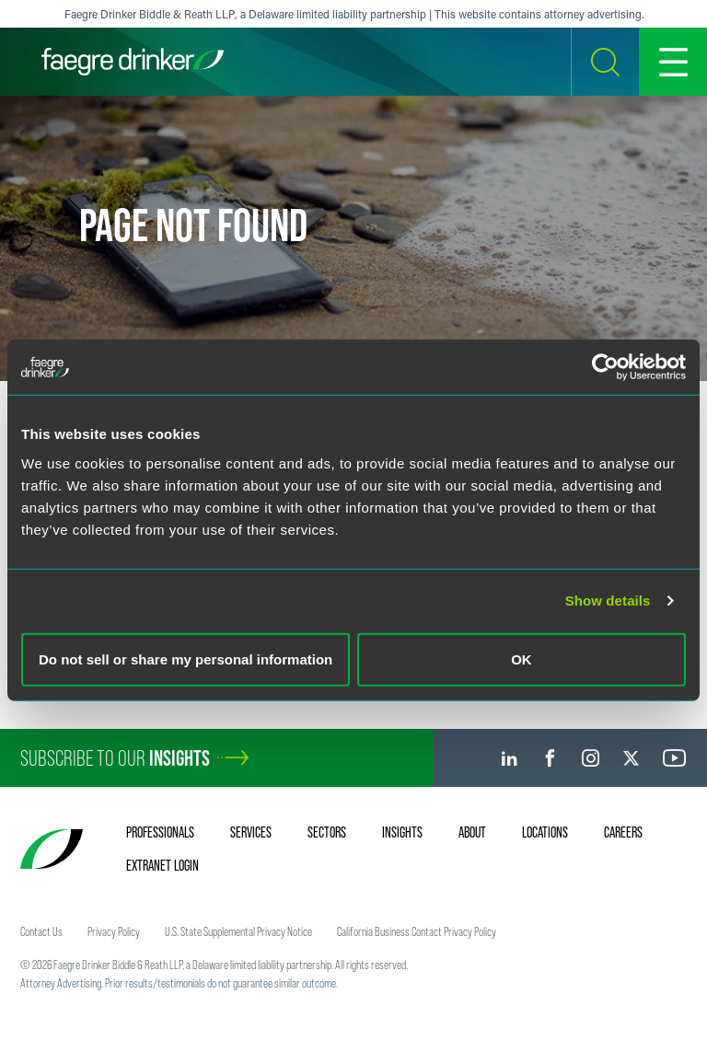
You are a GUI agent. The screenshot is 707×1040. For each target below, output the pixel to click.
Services (251, 832)
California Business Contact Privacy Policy (416, 931)
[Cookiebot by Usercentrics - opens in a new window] (605, 367)
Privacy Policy (113, 931)
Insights (402, 832)
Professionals (160, 832)
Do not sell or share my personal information (185, 658)
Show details (608, 600)
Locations (545, 832)
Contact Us (41, 931)
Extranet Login (162, 865)
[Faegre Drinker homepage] (132, 61)
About (472, 832)
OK (521, 658)
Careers (623, 832)
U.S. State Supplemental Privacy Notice (238, 931)
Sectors (326, 832)
